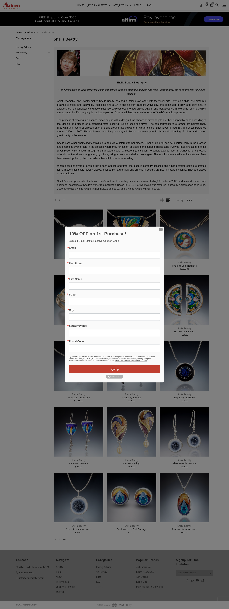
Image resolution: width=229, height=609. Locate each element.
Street (72, 294)
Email (72, 248)
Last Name (75, 279)
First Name (75, 263)
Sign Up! (114, 369)
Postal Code (76, 341)
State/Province (78, 325)
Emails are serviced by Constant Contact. (131, 360)
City (71, 310)
